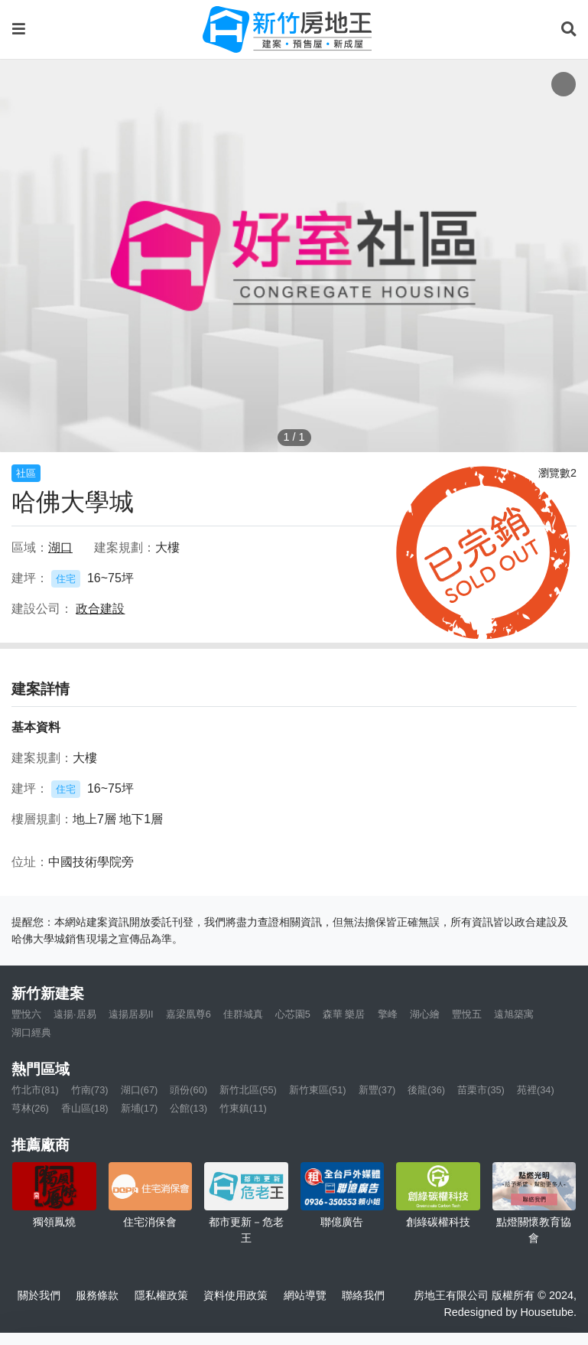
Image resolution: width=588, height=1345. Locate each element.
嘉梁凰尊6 (188, 1014)
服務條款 (97, 1295)
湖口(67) (139, 1090)
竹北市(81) (35, 1090)
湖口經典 (31, 1032)
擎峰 (388, 1014)
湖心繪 (425, 1014)
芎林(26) (30, 1108)
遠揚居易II (131, 1014)
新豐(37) (377, 1090)
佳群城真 (243, 1014)
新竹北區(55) (248, 1090)
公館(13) (188, 1108)
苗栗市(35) (481, 1090)
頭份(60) (188, 1090)
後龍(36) (426, 1090)
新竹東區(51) (317, 1090)
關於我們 (39, 1295)
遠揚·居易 (75, 1014)
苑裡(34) (535, 1090)
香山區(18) (85, 1108)
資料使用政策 (235, 1295)
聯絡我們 (363, 1295)
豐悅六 (26, 1014)
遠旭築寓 (514, 1014)
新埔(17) (139, 1108)
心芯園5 (292, 1014)
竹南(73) (90, 1090)
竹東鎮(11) (243, 1108)
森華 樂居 (344, 1014)
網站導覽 (305, 1295)
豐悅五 (467, 1014)
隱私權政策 (161, 1295)
